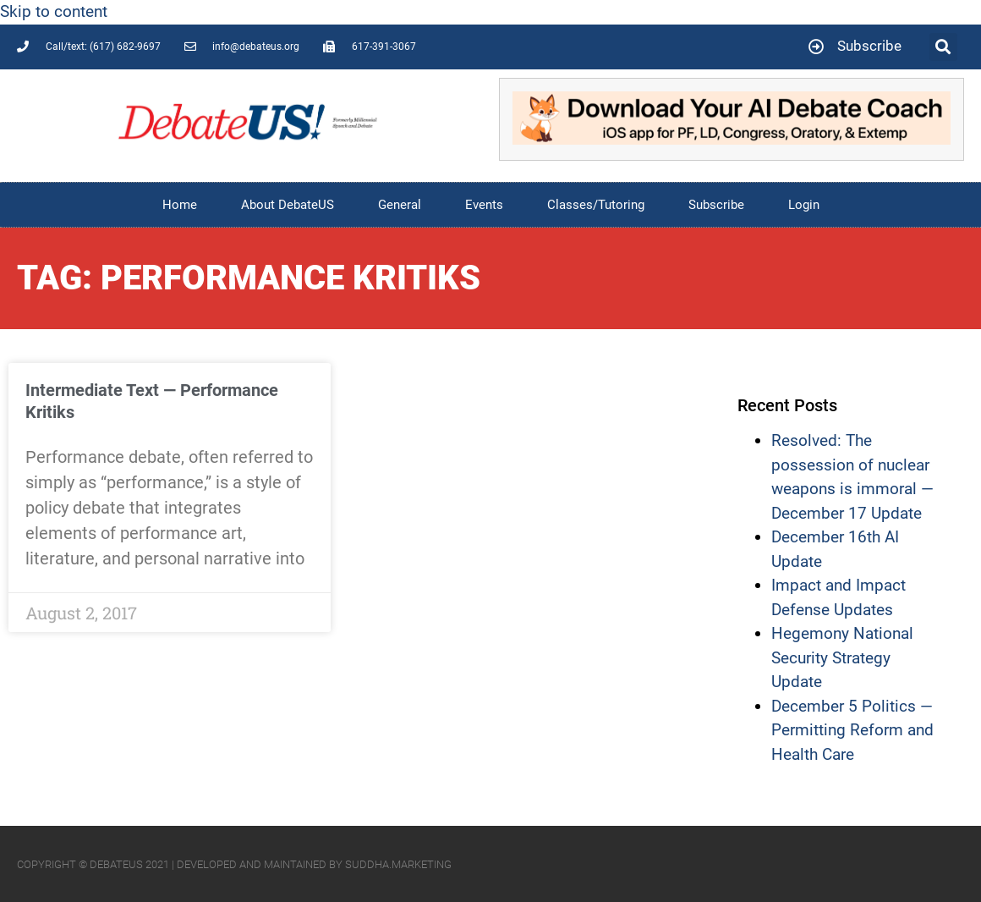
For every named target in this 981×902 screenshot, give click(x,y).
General (399, 204)
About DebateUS (287, 204)
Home (179, 204)
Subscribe (716, 204)
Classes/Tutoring (595, 204)
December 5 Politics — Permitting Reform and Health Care (852, 730)
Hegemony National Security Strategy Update (842, 657)
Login (803, 204)
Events (484, 204)
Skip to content (53, 11)
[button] (943, 47)
